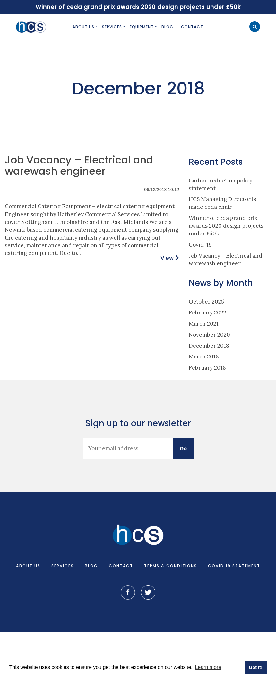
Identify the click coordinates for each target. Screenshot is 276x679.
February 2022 (207, 312)
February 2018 (207, 367)
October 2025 (206, 301)
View (167, 258)
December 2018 (209, 345)
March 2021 (204, 323)
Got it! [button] (255, 667)
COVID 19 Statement (234, 566)
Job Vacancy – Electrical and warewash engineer (79, 165)
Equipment (142, 27)
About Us (83, 27)
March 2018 (204, 356)
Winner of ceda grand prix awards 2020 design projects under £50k (226, 226)
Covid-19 (200, 244)
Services (112, 27)
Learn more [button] (208, 667)
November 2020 (209, 334)
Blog (167, 27)
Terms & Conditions (170, 566)
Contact (192, 27)
